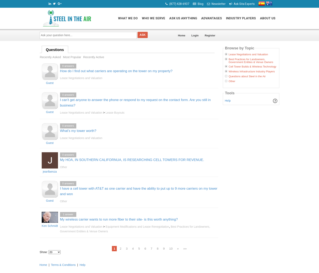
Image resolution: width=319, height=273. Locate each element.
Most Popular (72, 57)
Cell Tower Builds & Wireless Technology (252, 66)
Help (228, 100)
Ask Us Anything (183, 18)
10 (171, 248)
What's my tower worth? (78, 131)
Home (181, 35)
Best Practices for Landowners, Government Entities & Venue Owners (251, 61)
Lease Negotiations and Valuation (81, 78)
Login (195, 35)
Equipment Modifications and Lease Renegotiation (137, 226)
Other (63, 167)
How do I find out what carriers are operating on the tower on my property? (116, 71)
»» (185, 248)
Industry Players (241, 18)
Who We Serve (153, 18)
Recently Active (93, 57)
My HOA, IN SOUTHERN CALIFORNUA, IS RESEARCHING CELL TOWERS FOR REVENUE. (132, 160)
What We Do (128, 18)
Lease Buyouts (115, 112)
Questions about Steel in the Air (247, 76)
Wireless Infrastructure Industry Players (252, 71)
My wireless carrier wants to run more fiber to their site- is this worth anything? (119, 219)
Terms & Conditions (63, 264)
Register (210, 35)
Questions (55, 50)
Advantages (211, 18)
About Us (267, 18)
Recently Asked (50, 57)
